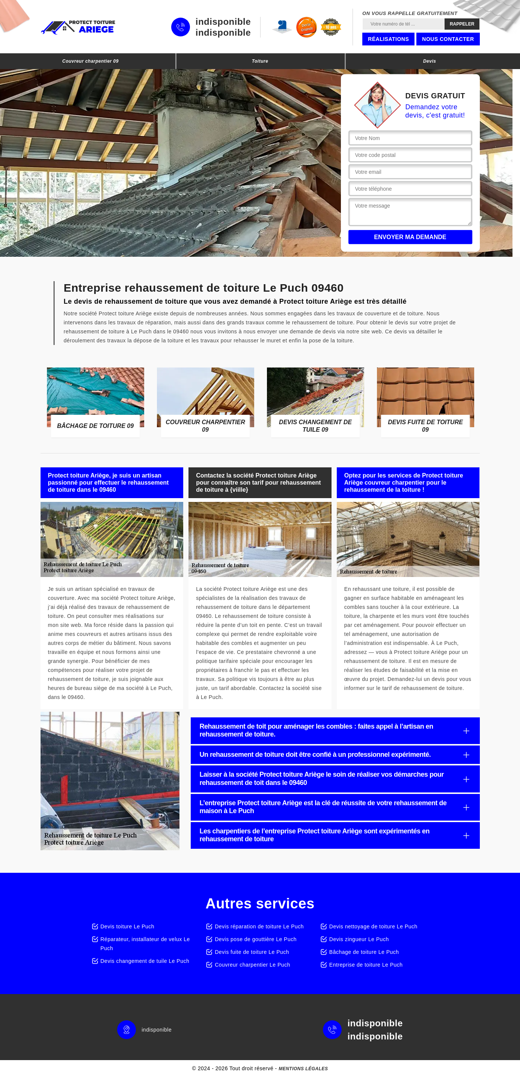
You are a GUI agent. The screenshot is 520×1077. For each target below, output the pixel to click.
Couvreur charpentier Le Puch (252, 965)
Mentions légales (303, 1068)
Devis (429, 61)
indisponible (223, 21)
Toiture (260, 61)
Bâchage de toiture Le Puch (364, 952)
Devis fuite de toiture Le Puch (252, 952)
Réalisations (388, 39)
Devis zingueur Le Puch (359, 939)
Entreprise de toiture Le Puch (366, 965)
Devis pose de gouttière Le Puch (256, 939)
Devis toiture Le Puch (128, 926)
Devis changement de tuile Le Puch (145, 961)
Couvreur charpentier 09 (90, 61)
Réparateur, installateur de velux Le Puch (145, 943)
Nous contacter (448, 39)
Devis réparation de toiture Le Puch (259, 926)
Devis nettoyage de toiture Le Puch (373, 926)
